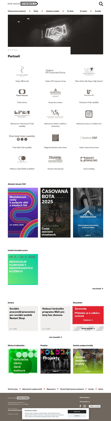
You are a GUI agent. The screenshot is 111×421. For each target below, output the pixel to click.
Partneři (15, 50)
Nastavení (77, 415)
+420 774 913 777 (12, 408)
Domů (9, 50)
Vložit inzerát (88, 328)
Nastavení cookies (13, 414)
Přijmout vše (77, 411)
